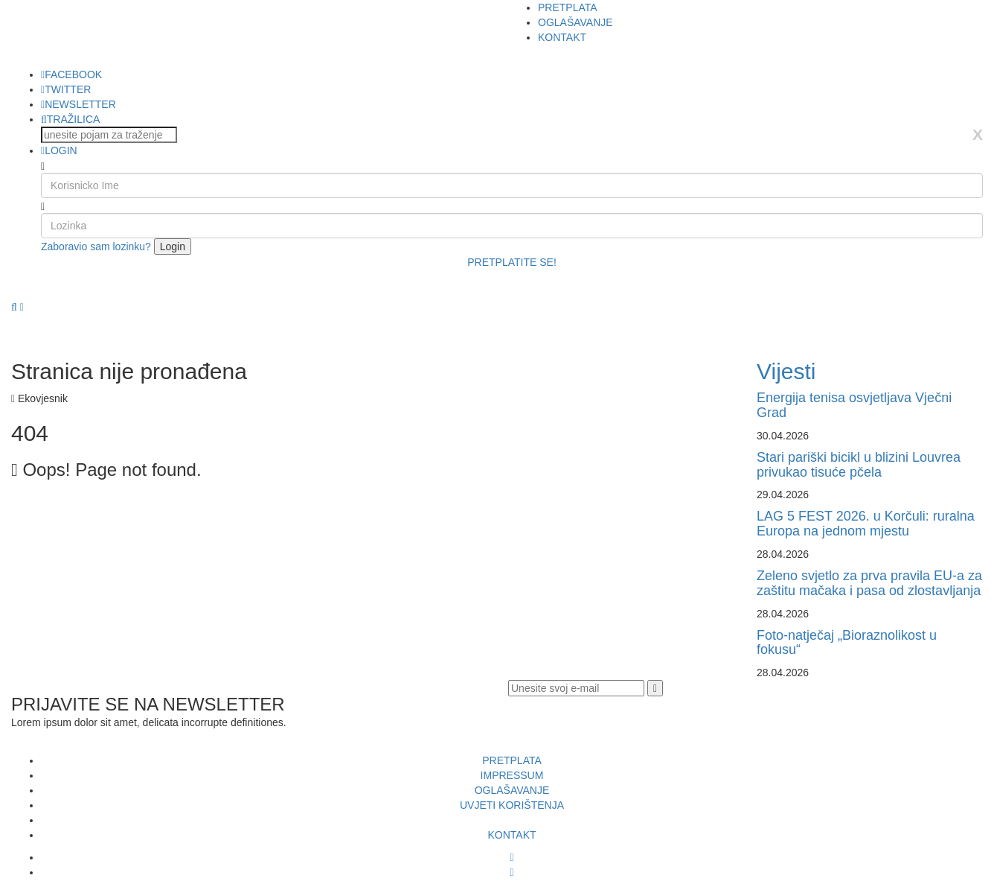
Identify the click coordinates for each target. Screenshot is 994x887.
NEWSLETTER (78, 104)
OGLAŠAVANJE (575, 22)
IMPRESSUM (512, 775)
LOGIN (59, 150)
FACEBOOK (71, 74)
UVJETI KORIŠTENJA (512, 805)
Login (172, 246)
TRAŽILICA (70, 119)
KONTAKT (562, 37)
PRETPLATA (567, 7)
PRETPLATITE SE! (512, 262)
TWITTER (66, 89)
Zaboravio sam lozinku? (96, 246)
